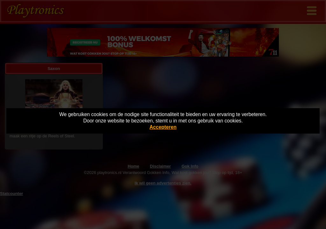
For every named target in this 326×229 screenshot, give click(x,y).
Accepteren (163, 127)
